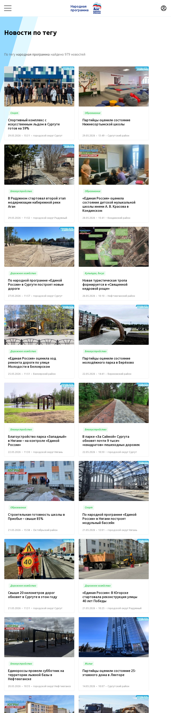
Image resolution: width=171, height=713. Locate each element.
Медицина (40, 638)
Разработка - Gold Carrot (151, 708)
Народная (79, 8)
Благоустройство (16, 638)
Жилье (92, 654)
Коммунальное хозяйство (96, 638)
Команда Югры (50, 627)
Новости (73, 627)
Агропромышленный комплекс (26, 661)
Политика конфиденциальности (84, 708)
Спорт (8, 654)
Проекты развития (19, 627)
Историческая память (67, 654)
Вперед (95, 593)
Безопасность (14, 644)
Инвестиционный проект (118, 654)
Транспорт (126, 638)
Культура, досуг (63, 638)
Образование (147, 638)
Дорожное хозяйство (32, 654)
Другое (57, 661)
